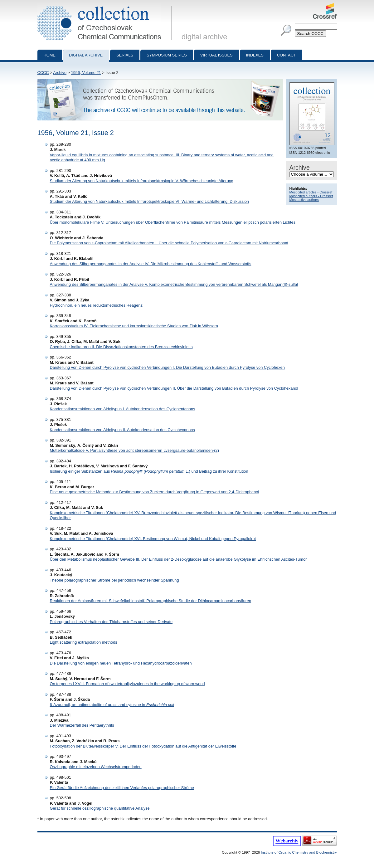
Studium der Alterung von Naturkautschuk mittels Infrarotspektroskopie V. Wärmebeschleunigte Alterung (142, 180)
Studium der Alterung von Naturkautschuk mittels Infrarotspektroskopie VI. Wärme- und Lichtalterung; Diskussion (149, 201)
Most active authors (304, 200)
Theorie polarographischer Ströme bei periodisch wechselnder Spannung (114, 580)
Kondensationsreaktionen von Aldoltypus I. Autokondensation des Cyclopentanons (122, 409)
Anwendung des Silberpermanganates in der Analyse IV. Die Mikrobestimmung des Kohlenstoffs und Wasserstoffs (150, 263)
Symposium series (167, 55)
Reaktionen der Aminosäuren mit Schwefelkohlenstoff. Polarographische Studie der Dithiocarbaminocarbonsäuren (150, 600)
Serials (124, 55)
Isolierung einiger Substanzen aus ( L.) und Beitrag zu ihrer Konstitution (149, 471)
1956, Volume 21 (86, 72)
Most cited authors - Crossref (311, 196)
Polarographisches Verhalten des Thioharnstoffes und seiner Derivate (111, 621)
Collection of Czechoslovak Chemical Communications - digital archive (105, 5)
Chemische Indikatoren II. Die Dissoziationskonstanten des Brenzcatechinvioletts (121, 346)
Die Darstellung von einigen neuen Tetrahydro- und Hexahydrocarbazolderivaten (121, 663)
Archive (59, 72)
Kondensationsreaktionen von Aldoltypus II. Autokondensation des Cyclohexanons (122, 429)
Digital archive (86, 55)
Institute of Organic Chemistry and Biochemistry (299, 852)
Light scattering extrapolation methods (83, 642)
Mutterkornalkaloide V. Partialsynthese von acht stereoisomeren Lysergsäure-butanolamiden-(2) (134, 450)
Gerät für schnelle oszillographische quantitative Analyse (100, 808)
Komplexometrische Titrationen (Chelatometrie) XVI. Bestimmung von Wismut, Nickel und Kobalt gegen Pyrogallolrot (153, 538)
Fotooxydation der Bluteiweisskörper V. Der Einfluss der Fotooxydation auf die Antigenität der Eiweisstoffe (143, 746)
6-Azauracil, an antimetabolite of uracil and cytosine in (112, 704)
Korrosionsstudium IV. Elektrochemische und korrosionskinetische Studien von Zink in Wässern (134, 326)
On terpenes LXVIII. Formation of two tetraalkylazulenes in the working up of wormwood (127, 683)
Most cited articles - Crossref (311, 192)
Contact (286, 55)
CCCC (43, 72)
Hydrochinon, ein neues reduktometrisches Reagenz (96, 305)
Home (50, 55)
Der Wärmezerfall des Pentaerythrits (82, 725)
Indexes (255, 55)
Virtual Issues (216, 55)
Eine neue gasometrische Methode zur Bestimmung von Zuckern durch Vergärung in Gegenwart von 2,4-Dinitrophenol (154, 492)
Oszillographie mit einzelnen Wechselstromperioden (96, 766)
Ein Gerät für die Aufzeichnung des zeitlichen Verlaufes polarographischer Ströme (122, 787)
